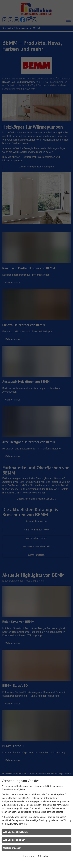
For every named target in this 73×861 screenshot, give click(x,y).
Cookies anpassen (12, 848)
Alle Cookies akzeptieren (15, 832)
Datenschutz (43, 856)
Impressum (28, 856)
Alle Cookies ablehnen (14, 840)
